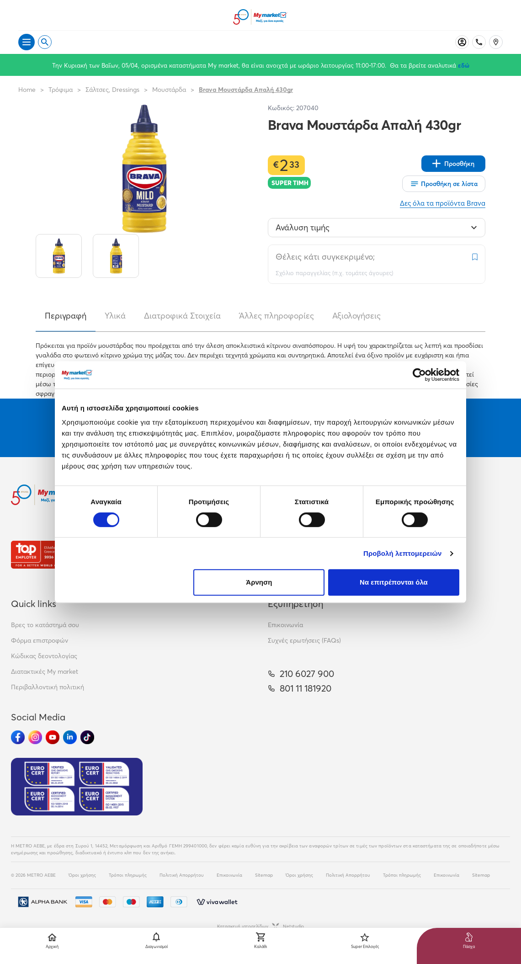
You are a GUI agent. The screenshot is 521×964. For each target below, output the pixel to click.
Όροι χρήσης (82, 875)
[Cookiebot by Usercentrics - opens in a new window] (419, 375)
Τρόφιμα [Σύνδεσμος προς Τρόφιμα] (60, 89)
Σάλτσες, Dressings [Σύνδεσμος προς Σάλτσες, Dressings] (112, 89)
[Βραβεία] (43, 555)
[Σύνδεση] (462, 42)
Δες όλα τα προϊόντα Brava (442, 203)
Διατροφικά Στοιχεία (182, 315)
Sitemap (264, 875)
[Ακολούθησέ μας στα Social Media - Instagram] (35, 737)
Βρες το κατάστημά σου (45, 625)
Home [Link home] (27, 89)
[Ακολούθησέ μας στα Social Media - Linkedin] (70, 737)
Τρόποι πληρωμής (128, 875)
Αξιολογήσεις (356, 315)
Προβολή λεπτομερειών (402, 553)
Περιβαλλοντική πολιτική (47, 687)
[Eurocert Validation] (77, 786)
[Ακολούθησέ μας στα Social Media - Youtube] (52, 737)
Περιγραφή (65, 315)
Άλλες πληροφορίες (276, 315)
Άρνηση (259, 582)
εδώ (463, 65)
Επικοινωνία (285, 625)
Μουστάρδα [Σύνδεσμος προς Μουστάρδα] (169, 89)
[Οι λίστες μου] (443, 184)
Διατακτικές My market (44, 671)
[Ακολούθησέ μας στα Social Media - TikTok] (87, 737)
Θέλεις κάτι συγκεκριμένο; (325, 256)
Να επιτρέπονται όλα (394, 582)
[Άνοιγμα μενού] (26, 42)
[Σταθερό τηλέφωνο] (479, 42)
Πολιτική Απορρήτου (181, 875)
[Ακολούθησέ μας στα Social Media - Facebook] (18, 737)
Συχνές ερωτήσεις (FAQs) (304, 640)
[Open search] (45, 42)
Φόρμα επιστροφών (39, 640)
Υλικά (115, 315)
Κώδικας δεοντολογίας (44, 656)
